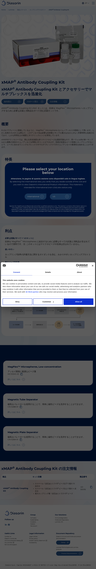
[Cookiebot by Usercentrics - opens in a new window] (78, 265)
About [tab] (79, 272)
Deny (17, 302)
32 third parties (32, 292)
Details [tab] (48, 272)
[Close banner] (92, 265)
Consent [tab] (16, 272)
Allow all (78, 302)
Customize (48, 302)
